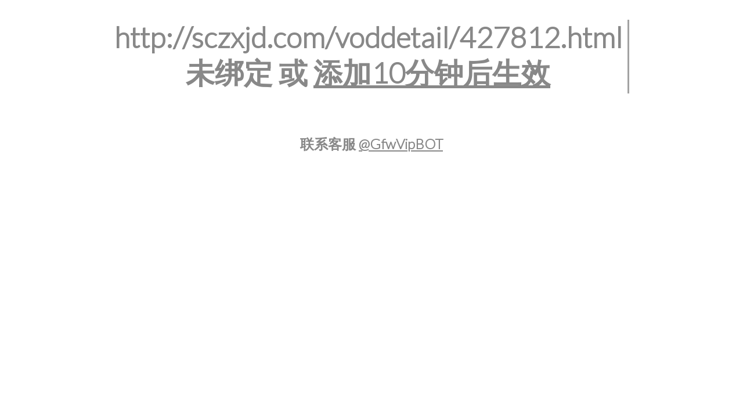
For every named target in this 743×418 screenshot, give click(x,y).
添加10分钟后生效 (431, 72)
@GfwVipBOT (401, 143)
